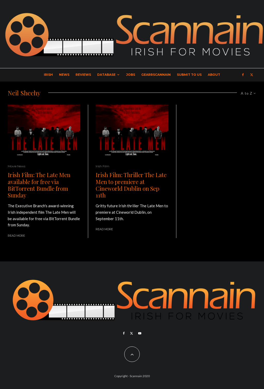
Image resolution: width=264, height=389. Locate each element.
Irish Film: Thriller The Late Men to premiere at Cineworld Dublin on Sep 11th (131, 185)
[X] (251, 74)
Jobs (130, 75)
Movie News (16, 166)
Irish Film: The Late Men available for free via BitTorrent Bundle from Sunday (39, 185)
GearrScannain (156, 75)
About (214, 75)
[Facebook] (243, 74)
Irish (48, 75)
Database (106, 75)
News (64, 75)
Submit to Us (189, 75)
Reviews (83, 75)
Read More (16, 235)
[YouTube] (140, 333)
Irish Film (102, 166)
